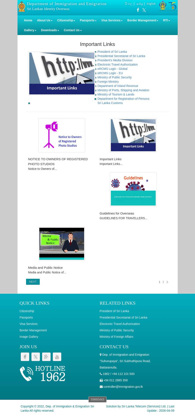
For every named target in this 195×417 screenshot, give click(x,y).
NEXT (33, 281)
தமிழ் (139, 3)
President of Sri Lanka (112, 51)
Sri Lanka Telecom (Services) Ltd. (144, 406)
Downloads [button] (50, 30)
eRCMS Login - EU (110, 73)
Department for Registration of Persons (124, 98)
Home (28, 20)
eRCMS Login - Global (113, 68)
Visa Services (29, 324)
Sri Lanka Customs (110, 103)
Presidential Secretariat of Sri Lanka (121, 56)
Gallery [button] (30, 30)
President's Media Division (115, 60)
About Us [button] (44, 20)
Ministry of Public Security (115, 77)
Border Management (33, 330)
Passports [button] (88, 20)
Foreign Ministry (108, 81)
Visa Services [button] (112, 20)
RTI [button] (166, 20)
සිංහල (129, 3)
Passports (26, 317)
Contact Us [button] (73, 30)
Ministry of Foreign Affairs (116, 336)
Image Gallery (29, 336)
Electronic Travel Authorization (118, 64)
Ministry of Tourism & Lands (116, 94)
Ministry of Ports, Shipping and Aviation (124, 90)
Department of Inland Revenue (118, 86)
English (151, 3)
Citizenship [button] (66, 20)
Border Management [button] (142, 20)
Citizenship (27, 311)
